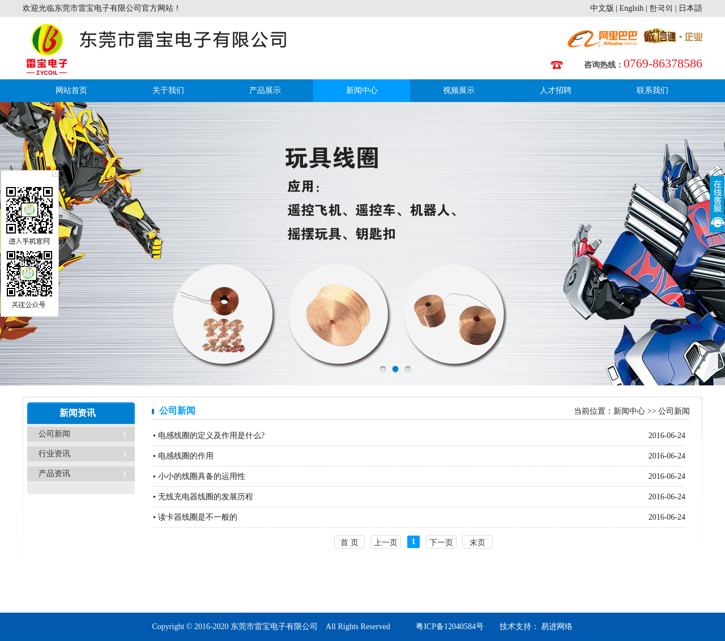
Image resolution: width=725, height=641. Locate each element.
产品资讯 (54, 473)
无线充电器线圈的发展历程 (205, 497)
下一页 (441, 542)
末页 (477, 542)
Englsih (632, 8)
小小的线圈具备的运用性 (201, 476)
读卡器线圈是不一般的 (197, 517)
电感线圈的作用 (186, 456)
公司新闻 (54, 434)
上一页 (386, 542)
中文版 (602, 8)
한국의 (661, 8)
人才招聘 (556, 90)
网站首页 (71, 90)
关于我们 (168, 90)
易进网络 (556, 626)
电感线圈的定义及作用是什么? (211, 435)
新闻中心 (362, 90)
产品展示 (265, 90)
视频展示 (459, 90)
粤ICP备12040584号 (450, 626)
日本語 (690, 8)
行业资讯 (54, 453)
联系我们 (652, 90)
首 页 (349, 542)
